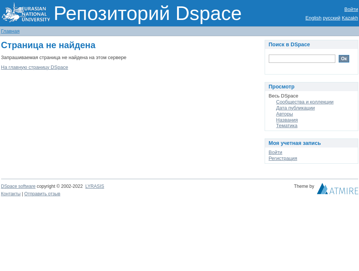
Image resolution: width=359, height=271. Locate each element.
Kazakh (350, 18)
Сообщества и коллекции (305, 102)
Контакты (11, 193)
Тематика (287, 125)
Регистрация (283, 158)
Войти (351, 9)
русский (332, 18)
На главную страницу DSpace (34, 67)
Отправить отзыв (42, 193)
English (314, 18)
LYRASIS (94, 186)
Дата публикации (295, 108)
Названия (287, 120)
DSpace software (18, 186)
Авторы (284, 114)
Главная (10, 31)
